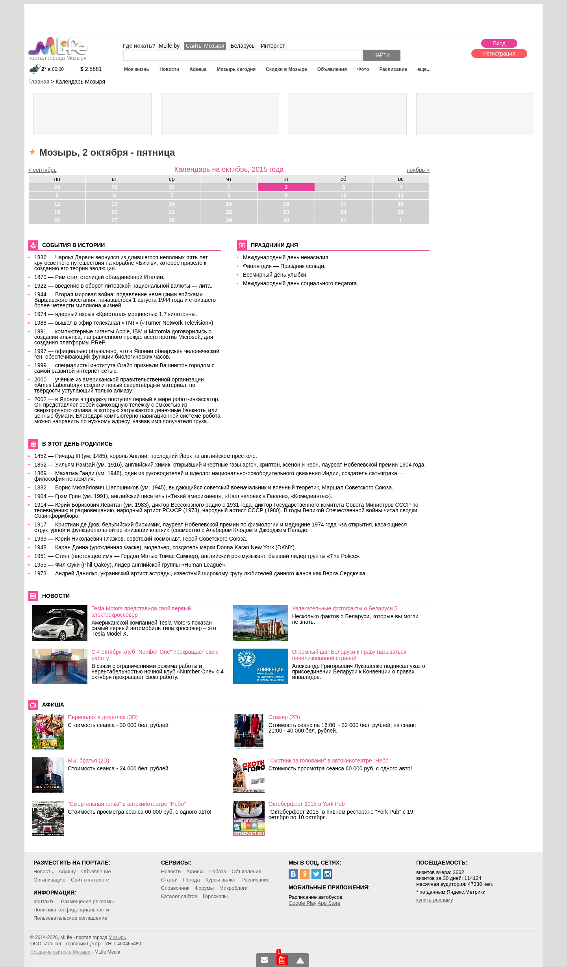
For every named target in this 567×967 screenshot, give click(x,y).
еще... (423, 69)
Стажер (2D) (284, 717)
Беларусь (242, 46)
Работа (217, 871)
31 (344, 220)
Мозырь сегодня (236, 69)
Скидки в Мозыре (286, 69)
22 (229, 212)
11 (401, 195)
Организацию (49, 880)
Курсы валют (221, 880)
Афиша (197, 69)
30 (172, 187)
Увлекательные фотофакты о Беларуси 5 (345, 608)
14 (172, 204)
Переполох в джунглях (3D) (103, 717)
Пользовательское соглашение (70, 918)
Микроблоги (233, 888)
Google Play (303, 903)
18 (401, 204)
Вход (499, 43)
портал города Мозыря (58, 55)
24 (344, 212)
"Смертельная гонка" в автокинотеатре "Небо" (127, 804)
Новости (169, 69)
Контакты (44, 901)
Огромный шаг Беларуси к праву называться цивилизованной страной (349, 655)
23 (286, 212)
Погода (191, 880)
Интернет (273, 46)
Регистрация (499, 53)
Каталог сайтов (179, 896)
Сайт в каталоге (90, 880)
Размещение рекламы (87, 901)
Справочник (175, 888)
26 (57, 220)
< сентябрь (42, 170)
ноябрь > (418, 170)
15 (229, 204)
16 (286, 204)
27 (114, 220)
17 (344, 204)
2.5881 (91, 69)
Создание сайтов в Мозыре (60, 952)
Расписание (393, 69)
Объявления (332, 69)
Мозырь (117, 937)
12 (57, 204)
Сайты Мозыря (205, 46)
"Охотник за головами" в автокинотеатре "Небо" (330, 760)
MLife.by (169, 46)
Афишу (67, 871)
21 (172, 212)
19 (57, 212)
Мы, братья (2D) (88, 760)
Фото (363, 69)
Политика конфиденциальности (71, 910)
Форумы (204, 888)
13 (114, 204)
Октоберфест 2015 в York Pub (307, 804)
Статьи (169, 880)
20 (114, 212)
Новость (43, 871)
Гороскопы (215, 896)
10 (344, 195)
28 (57, 187)
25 (401, 212)
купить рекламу (434, 900)
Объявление (96, 871)
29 (114, 187)
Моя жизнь (136, 69)
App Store (329, 903)
